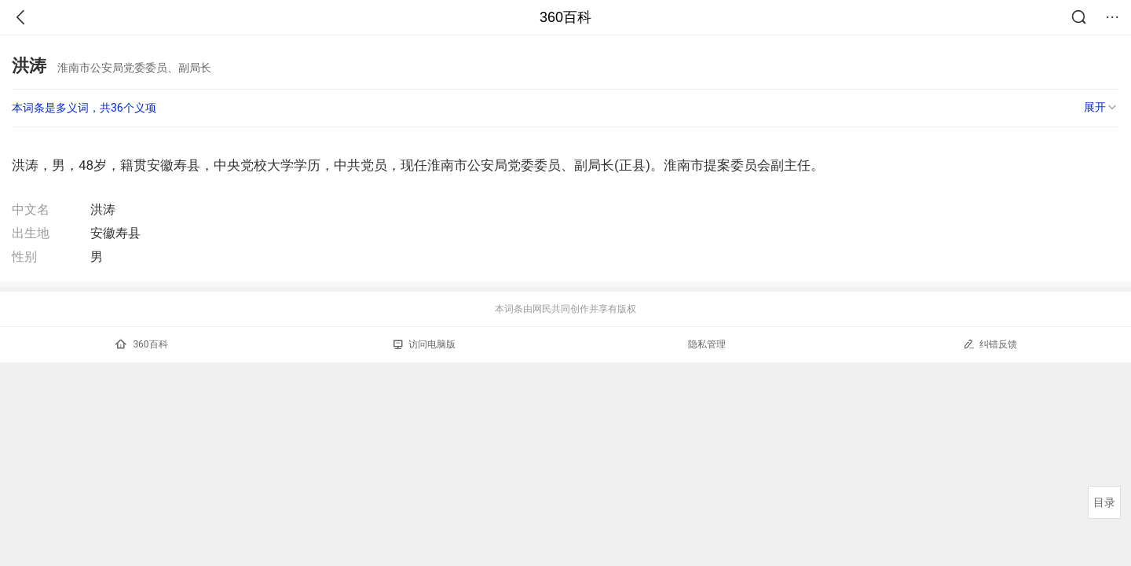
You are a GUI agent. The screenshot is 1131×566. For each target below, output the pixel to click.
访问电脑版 (424, 344)
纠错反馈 (990, 344)
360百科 (565, 17)
